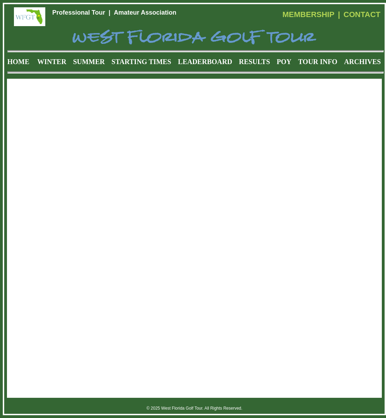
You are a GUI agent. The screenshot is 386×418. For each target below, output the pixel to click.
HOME (18, 61)
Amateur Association (145, 12)
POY (284, 61)
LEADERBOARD (205, 61)
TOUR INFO (317, 61)
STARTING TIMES (141, 61)
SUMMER (89, 61)
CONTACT (361, 14)
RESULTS (254, 61)
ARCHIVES (362, 61)
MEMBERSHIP (308, 14)
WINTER (51, 61)
